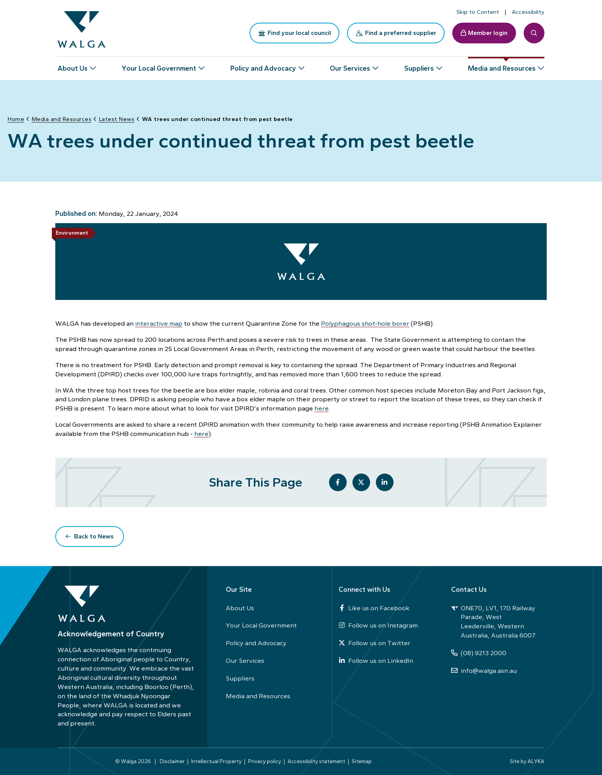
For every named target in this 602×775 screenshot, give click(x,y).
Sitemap (362, 761)
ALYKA (536, 761)
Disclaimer (172, 761)
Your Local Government (261, 625)
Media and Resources (258, 696)
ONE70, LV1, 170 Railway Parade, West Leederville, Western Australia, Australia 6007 (493, 621)
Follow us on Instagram (378, 625)
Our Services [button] (350, 65)
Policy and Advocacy (256, 643)
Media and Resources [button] (502, 65)
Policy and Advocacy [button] (263, 65)
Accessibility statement (316, 761)
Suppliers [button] (419, 65)
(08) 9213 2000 (478, 653)
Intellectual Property (216, 761)
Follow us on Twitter (374, 643)
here (321, 408)
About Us (240, 608)
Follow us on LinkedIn (376, 660)
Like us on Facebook (374, 608)
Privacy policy (264, 761)
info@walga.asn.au (484, 670)
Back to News (94, 536)
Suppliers (240, 678)
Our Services (245, 660)
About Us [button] (73, 65)
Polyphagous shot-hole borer (365, 323)
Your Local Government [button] (159, 65)
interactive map (158, 323)
